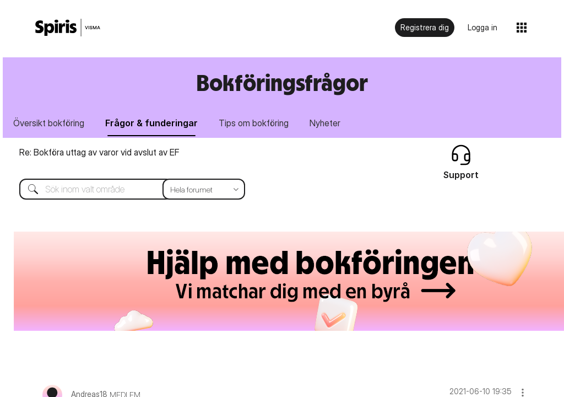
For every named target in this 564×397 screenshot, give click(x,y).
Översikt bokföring (48, 122)
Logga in (482, 27)
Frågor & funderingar (151, 122)
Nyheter (325, 122)
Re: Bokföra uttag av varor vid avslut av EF (99, 152)
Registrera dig (424, 27)
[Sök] (124, 189)
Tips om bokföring (254, 122)
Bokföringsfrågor (282, 82)
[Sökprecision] (203, 189)
